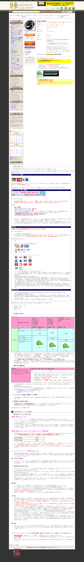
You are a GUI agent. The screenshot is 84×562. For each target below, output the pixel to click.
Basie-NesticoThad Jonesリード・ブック (14, 108)
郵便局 (18, 392)
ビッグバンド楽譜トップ (16, 22)
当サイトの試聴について (17, 559)
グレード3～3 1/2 (15, 81)
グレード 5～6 (14, 93)
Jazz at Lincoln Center (15, 68)
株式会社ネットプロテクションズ (32, 211)
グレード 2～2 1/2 (15, 99)
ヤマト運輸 (19, 390)
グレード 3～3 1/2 (15, 97)
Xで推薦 (26, 54)
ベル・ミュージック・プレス (41, 15)
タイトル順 (13, 85)
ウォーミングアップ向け (16, 66)
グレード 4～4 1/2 (15, 95)
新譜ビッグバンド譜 (15, 32)
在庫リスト (13, 73)
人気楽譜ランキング (15, 24)
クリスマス (13, 53)
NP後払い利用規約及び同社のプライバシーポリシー (26, 212)
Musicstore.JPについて (52, 547)
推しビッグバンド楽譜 (16, 30)
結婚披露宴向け (14, 51)
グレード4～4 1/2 (15, 79)
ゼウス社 (14, 183)
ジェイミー (52, 15)
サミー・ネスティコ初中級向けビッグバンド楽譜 (15, 63)
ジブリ (12, 48)
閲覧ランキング (14, 27)
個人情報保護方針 (43, 547)
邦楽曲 (12, 42)
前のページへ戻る (14, 545)
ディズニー (13, 46)
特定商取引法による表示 (32, 547)
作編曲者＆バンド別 (15, 40)
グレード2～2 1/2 (15, 83)
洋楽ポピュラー (14, 50)
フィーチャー (14, 44)
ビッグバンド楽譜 (15, 15)
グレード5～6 (14, 77)
